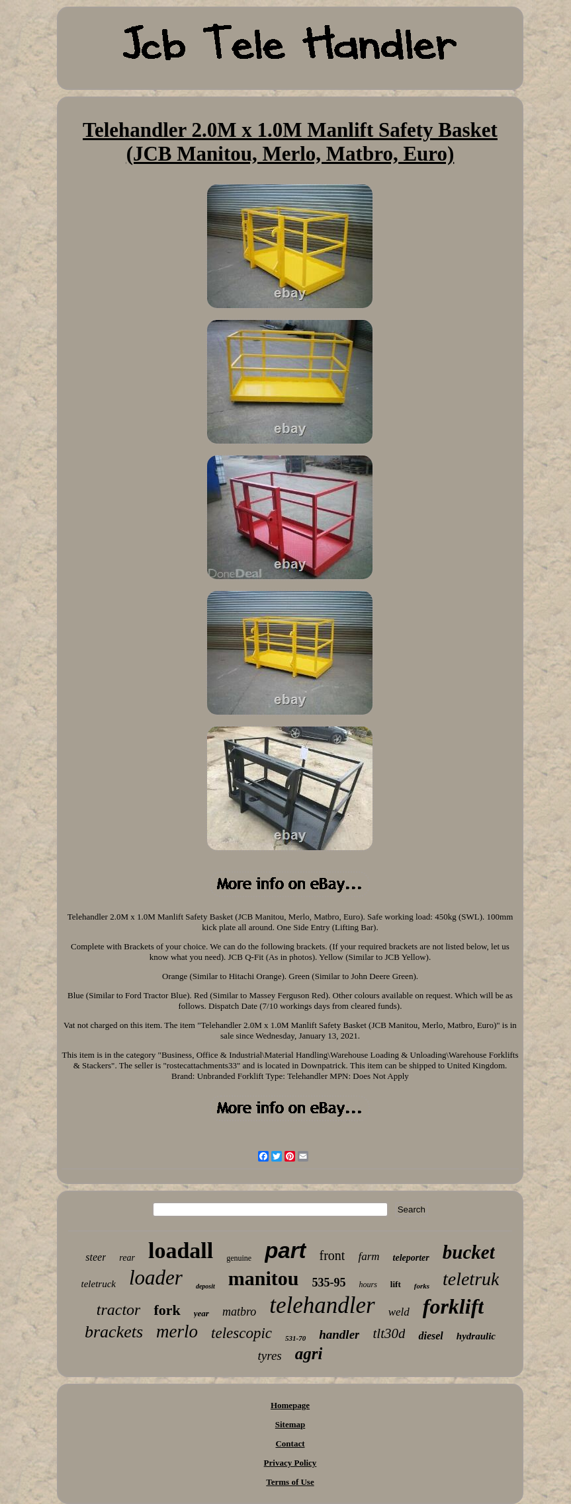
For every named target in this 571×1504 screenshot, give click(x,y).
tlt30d (389, 1333)
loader (156, 1277)
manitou (263, 1278)
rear (127, 1258)
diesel (430, 1335)
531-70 (295, 1338)
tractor (119, 1309)
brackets (114, 1331)
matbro (239, 1311)
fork (167, 1310)
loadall (180, 1250)
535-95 (328, 1282)
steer (95, 1257)
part (285, 1250)
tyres (270, 1356)
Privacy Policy (290, 1463)
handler (339, 1334)
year (201, 1313)
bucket (469, 1252)
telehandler (321, 1305)
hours (367, 1284)
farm (368, 1256)
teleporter (411, 1258)
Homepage (290, 1405)
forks (421, 1286)
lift (395, 1284)
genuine (238, 1258)
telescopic (241, 1333)
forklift (453, 1306)
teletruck (98, 1284)
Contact (289, 1443)
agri (309, 1354)
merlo (177, 1331)
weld (399, 1312)
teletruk (471, 1279)
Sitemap (290, 1424)
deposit (205, 1286)
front (332, 1255)
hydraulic (476, 1336)
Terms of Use (290, 1482)
